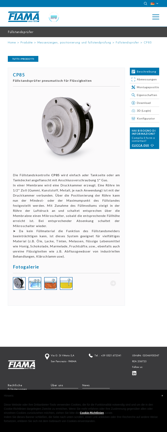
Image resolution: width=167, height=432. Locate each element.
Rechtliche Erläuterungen (17, 387)
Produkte (27, 42)
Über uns (57, 385)
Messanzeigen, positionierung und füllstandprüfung (74, 42)
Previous (20, 283)
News (86, 385)
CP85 (148, 42)
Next (113, 283)
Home (12, 42)
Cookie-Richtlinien (92, 412)
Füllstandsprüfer (127, 42)
